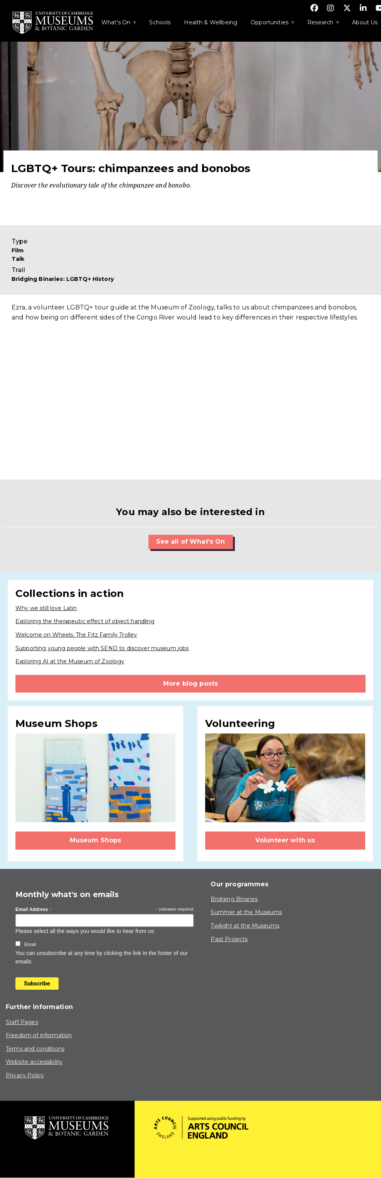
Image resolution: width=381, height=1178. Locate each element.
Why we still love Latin (46, 608)
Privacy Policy (25, 1075)
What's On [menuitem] (115, 24)
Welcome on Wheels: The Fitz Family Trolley (76, 634)
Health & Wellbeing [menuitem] (210, 22)
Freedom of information (39, 1035)
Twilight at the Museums (245, 925)
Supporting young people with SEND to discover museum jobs (102, 648)
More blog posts (190, 683)
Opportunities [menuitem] (269, 24)
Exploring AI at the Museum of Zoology (70, 661)
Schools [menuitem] (159, 22)
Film (18, 250)
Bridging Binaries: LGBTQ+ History (63, 278)
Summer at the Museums (246, 912)
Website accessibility (34, 1061)
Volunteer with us (285, 840)
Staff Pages (22, 1022)
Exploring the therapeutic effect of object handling (85, 621)
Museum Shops (95, 840)
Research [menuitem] (319, 24)
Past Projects (229, 939)
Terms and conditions (35, 1048)
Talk (18, 258)
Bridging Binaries (234, 899)
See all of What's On (190, 541)
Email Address (33, 910)
